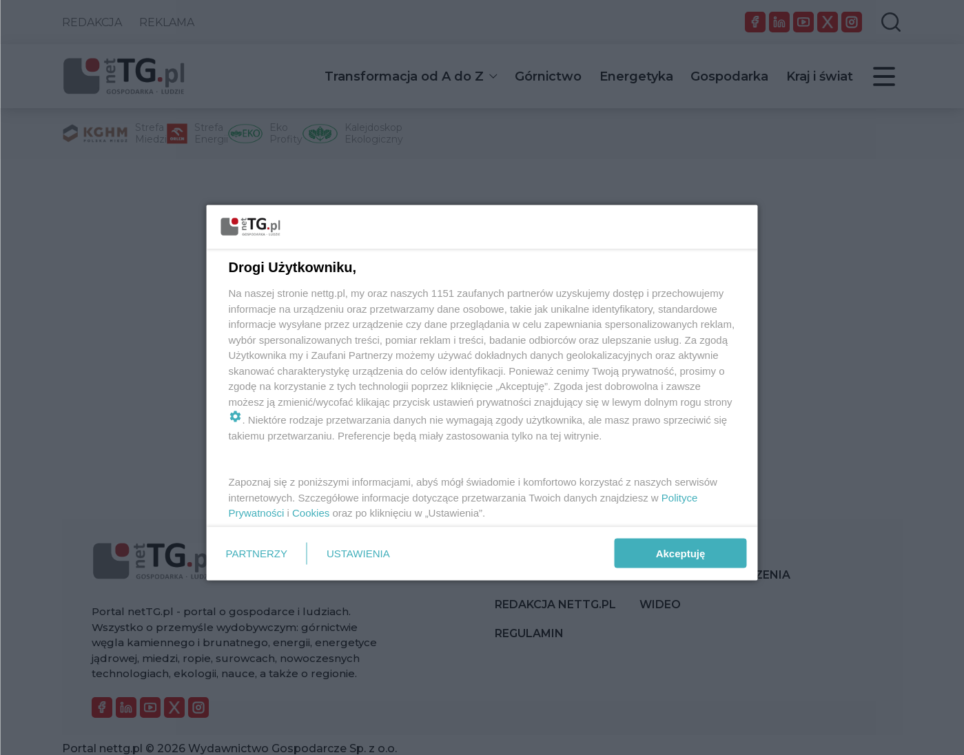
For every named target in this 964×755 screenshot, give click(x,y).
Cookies (310, 513)
